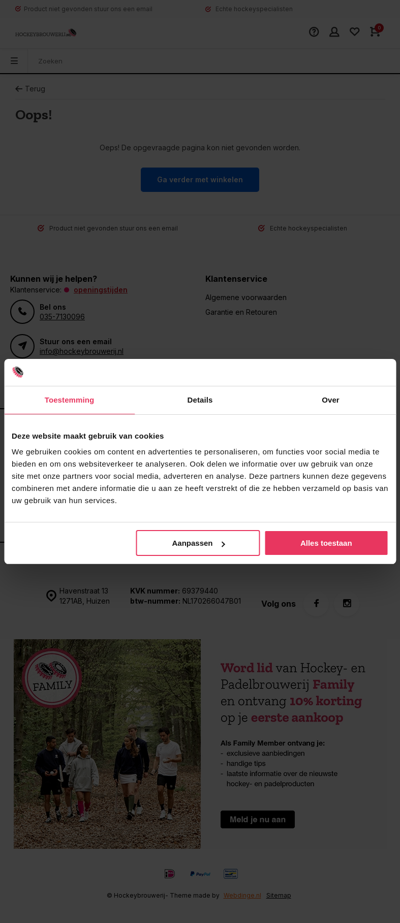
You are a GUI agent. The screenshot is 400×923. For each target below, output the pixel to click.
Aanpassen (198, 543)
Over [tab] (331, 399)
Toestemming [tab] (70, 399)
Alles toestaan (326, 543)
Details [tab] (200, 399)
